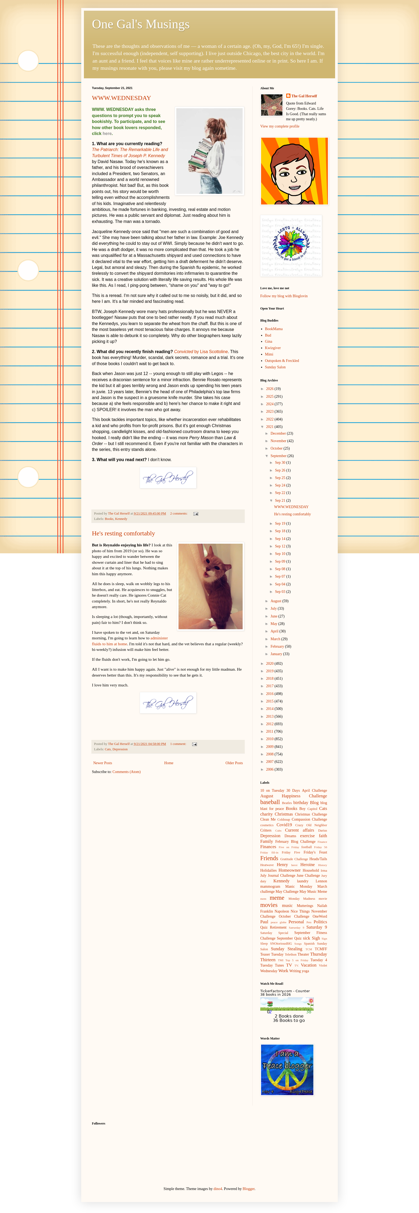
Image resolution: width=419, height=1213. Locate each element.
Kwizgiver (273, 348)
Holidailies (268, 870)
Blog (314, 802)
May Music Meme (313, 892)
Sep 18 (280, 531)
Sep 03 (280, 592)
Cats (108, 749)
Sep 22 (280, 493)
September (278, 456)
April (274, 631)
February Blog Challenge (295, 842)
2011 (270, 731)
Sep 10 (280, 554)
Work (283, 970)
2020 (270, 664)
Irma (324, 870)
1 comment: (178, 744)
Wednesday (268, 971)
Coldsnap (283, 819)
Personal (296, 921)
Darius (322, 830)
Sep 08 (280, 569)
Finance (322, 841)
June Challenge (308, 876)
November (278, 441)
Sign (324, 938)
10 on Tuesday (272, 791)
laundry (302, 881)
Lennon (321, 881)
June (274, 616)
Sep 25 (280, 478)
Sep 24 (280, 485)
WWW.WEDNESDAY (121, 97)
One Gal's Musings (141, 24)
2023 (270, 412)
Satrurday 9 (296, 927)
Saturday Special (274, 933)
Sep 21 (280, 501)
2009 (270, 747)
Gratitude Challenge (294, 859)
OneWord (320, 916)
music (287, 905)
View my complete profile (280, 126)
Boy (302, 809)
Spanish (309, 943)
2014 (270, 709)
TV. (296, 965)
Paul (264, 921)
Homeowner (289, 870)
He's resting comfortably (123, 533)
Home (168, 763)
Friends (269, 858)
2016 (270, 694)
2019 (270, 671)
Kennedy (121, 519)
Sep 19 (280, 523)
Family (266, 841)
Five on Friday (289, 847)
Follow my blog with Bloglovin (284, 296)
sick (306, 938)
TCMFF (321, 949)
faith (323, 835)
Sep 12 (280, 546)
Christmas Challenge (311, 814)
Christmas (284, 814)
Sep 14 (280, 539)
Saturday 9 (316, 927)
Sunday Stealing (286, 948)
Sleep (264, 943)
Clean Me (268, 819)
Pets (309, 922)
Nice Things (300, 911)
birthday (300, 802)
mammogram (270, 886)
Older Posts (234, 763)
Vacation (309, 965)
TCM (308, 949)
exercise (307, 835)
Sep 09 (280, 561)
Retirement (278, 927)
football (306, 847)
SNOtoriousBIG (281, 943)
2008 (270, 754)
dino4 (218, 1189)
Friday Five (291, 852)
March (275, 639)
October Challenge (294, 916)
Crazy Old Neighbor (311, 825)
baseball (270, 802)
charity (266, 814)
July (274, 608)
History (322, 865)
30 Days (293, 791)
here (107, 133)
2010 (270, 739)
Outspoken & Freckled (282, 361)
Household (311, 870)
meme (277, 897)
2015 (270, 701)
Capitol (312, 809)
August (276, 601)
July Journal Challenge (277, 876)
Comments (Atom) (126, 772)
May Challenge (287, 892)
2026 (270, 389)
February (277, 646)
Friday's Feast (315, 852)
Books (109, 519)
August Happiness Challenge (293, 795)
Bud (268, 335)
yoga (305, 971)
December (278, 433)
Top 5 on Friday (296, 960)
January (276, 654)
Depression (120, 749)
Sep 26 (280, 470)
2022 (270, 419)
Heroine (307, 864)
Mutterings (305, 906)
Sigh (316, 938)
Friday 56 (320, 847)
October (277, 448)
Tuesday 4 (319, 960)
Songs (298, 943)
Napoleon (281, 911)
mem (263, 898)
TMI (281, 960)
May (274, 624)
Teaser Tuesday (272, 954)
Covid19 (284, 824)
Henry (282, 864)
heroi (294, 865)
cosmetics (267, 825)
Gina (268, 341)
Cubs (278, 830)
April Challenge (314, 791)
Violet (323, 965)
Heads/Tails (318, 859)
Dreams (290, 836)
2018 (270, 679)
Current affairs (299, 830)
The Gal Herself (304, 96)
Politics (320, 921)
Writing (295, 971)
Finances (268, 846)
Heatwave (267, 865)
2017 (270, 686)
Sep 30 (280, 463)
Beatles (287, 803)
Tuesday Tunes (272, 965)
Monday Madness (301, 899)
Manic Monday (298, 886)
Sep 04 (280, 584)
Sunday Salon (275, 367)
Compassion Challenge (309, 819)
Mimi (269, 354)
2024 (270, 404)
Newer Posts (102, 763)
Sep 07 (280, 576)
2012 (270, 724)
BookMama (274, 329)
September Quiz (289, 938)
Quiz (263, 927)
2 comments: (179, 513)
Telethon (291, 954)
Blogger (248, 1189)
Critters (265, 830)
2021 (270, 427)
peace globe (278, 922)
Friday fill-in (269, 852)
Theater (303, 954)
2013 (270, 716)
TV (289, 965)
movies (269, 905)
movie (323, 899)
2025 (270, 397)
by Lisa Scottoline (201, 351)
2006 (270, 769)
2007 (270, 762)
